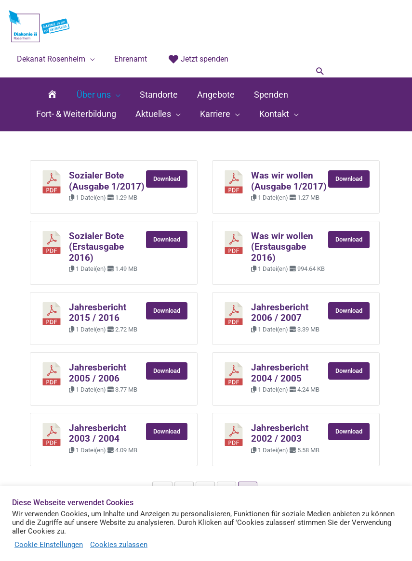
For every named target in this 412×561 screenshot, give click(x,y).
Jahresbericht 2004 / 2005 (279, 372)
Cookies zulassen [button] (118, 544)
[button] (320, 72)
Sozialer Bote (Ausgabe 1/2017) (107, 180)
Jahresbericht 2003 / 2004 (97, 433)
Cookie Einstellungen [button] (48, 544)
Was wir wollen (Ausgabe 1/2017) (289, 180)
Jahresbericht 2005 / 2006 (97, 372)
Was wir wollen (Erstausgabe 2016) (282, 247)
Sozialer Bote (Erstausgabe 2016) (96, 247)
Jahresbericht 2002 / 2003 (279, 433)
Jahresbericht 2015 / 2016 (97, 312)
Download (166, 178)
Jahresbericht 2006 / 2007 (279, 312)
